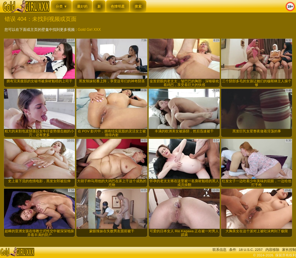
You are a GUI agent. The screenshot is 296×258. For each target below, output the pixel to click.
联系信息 (219, 250)
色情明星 (118, 6)
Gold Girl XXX (89, 30)
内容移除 (272, 250)
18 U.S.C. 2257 (251, 250)
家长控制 (289, 250)
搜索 (138, 6)
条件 (232, 250)
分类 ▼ (61, 6)
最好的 (82, 6)
